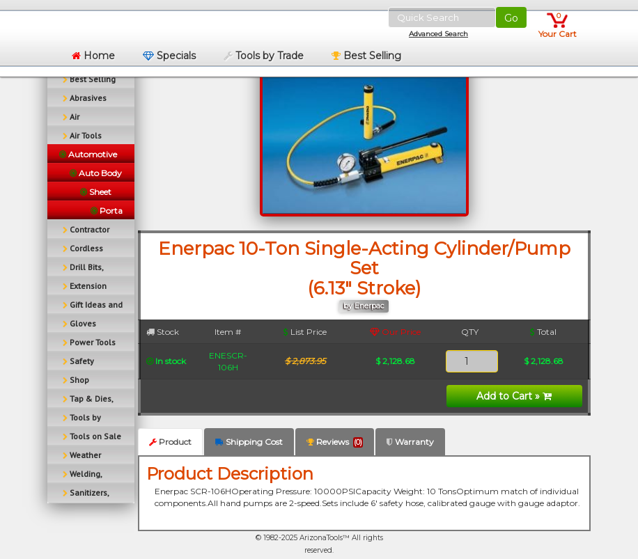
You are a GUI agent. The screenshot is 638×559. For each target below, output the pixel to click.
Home (93, 55)
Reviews (334, 442)
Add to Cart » (514, 396)
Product (170, 441)
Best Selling (366, 55)
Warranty (410, 441)
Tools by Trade (264, 55)
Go (511, 18)
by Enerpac (363, 305)
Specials (169, 55)
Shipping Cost (249, 441)
